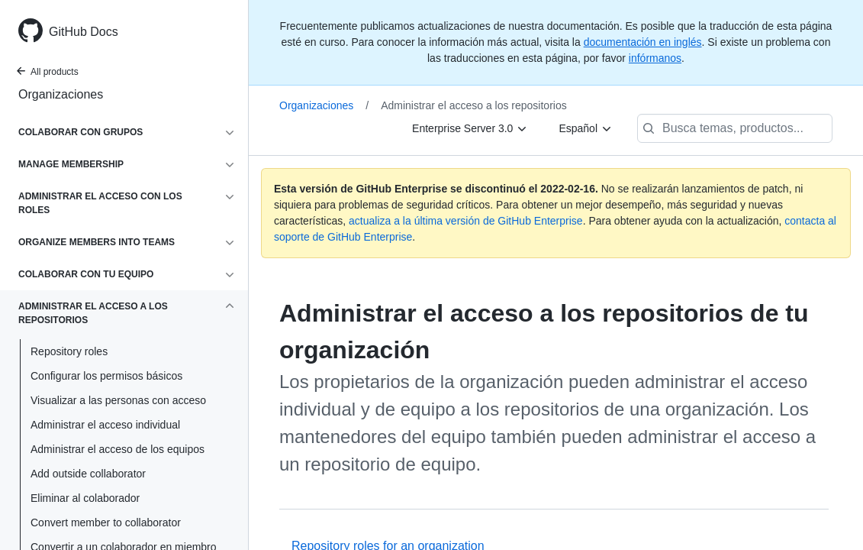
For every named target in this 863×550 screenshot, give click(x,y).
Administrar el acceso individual (105, 425)
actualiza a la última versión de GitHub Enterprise (466, 221)
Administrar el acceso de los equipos (117, 449)
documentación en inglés (643, 42)
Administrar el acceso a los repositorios (474, 105)
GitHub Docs (83, 31)
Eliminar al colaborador (85, 498)
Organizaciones (60, 94)
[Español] (585, 128)
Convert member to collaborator (106, 522)
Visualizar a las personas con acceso (118, 400)
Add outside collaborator (88, 473)
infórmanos (655, 58)
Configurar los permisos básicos (106, 376)
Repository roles (69, 351)
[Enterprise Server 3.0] (470, 128)
